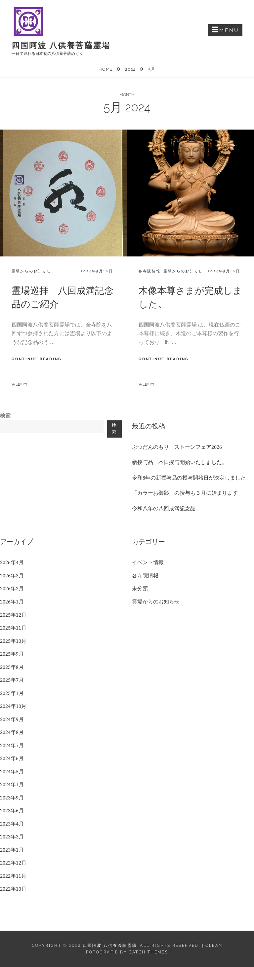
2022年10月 (13, 889)
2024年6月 (12, 758)
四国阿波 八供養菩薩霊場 (61, 45)
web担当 (19, 384)
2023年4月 (12, 824)
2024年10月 (13, 706)
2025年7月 (12, 680)
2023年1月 (12, 850)
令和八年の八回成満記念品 (163, 508)
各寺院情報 (149, 271)
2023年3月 (12, 836)
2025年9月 (12, 654)
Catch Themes (148, 952)
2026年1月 (12, 602)
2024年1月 (12, 784)
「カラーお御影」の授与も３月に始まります (185, 493)
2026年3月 (12, 575)
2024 (131, 69)
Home (106, 69)
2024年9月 (12, 719)
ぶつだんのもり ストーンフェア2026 (177, 447)
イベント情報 (148, 562)
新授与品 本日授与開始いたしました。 (179, 462)
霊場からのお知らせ (31, 271)
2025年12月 (13, 615)
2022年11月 (13, 876)
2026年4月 (12, 562)
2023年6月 (12, 810)
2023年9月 (12, 797)
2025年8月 (12, 667)
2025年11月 (13, 628)
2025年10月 (13, 641)
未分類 (140, 588)
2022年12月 (13, 863)
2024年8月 (12, 732)
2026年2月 (12, 588)
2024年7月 (12, 745)
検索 (5, 415)
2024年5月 (12, 771)
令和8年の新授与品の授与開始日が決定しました (189, 478)
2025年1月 (12, 693)
